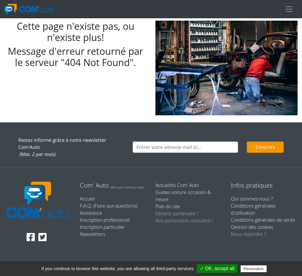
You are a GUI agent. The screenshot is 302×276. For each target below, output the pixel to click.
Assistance (91, 213)
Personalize (254, 269)
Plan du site (167, 206)
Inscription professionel (104, 220)
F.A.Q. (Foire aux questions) (108, 206)
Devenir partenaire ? (176, 213)
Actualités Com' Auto (177, 185)
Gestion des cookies (252, 227)
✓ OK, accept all (217, 268)
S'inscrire (265, 147)
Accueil (87, 199)
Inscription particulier (102, 227)
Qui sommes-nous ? (252, 199)
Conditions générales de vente (263, 220)
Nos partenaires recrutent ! (184, 220)
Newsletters (92, 234)
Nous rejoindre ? (248, 234)
